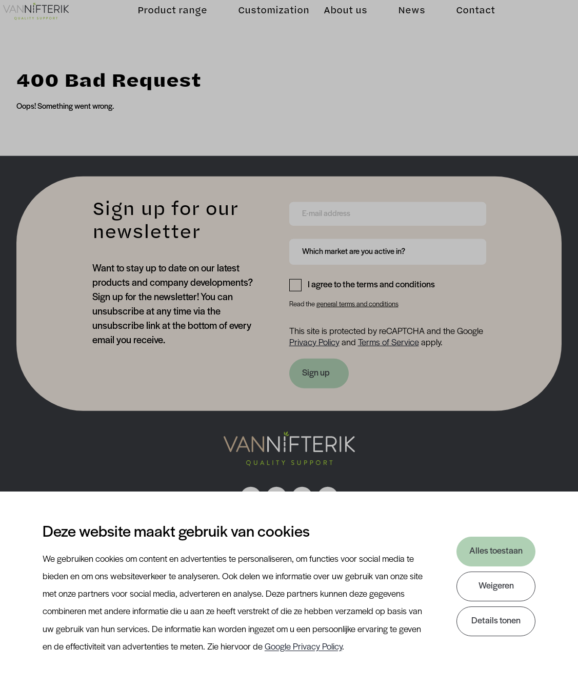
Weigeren (496, 586)
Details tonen (496, 621)
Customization (260, 23)
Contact (462, 23)
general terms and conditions (357, 304)
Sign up (316, 373)
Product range (159, 23)
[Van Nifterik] (49, 23)
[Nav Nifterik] (289, 448)
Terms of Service (388, 342)
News (398, 23)
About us (332, 23)
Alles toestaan (496, 551)
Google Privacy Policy (303, 647)
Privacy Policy (314, 342)
